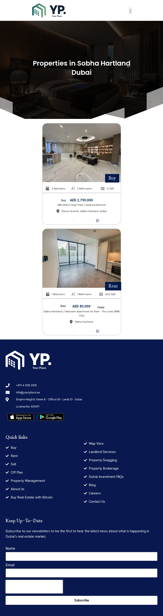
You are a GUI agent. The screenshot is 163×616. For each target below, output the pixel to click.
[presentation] (34, 586)
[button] (130, 11)
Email (10, 565)
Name (10, 549)
